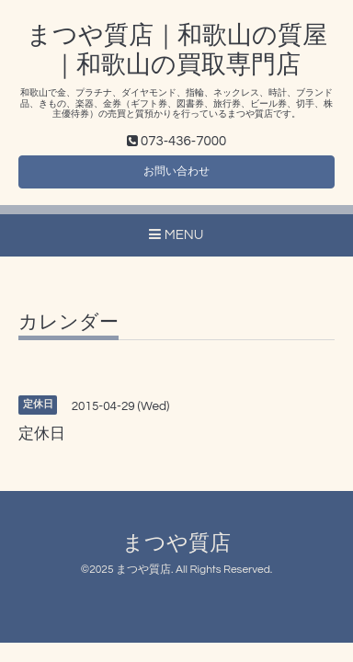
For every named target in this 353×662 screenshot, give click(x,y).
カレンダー (68, 322)
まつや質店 (176, 543)
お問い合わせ (176, 171)
